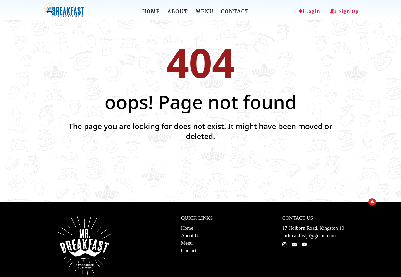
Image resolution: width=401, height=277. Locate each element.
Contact (189, 250)
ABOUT (178, 11)
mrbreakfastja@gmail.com (309, 235)
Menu (187, 243)
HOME (151, 11)
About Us (190, 235)
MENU (204, 11)
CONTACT (235, 11)
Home (187, 228)
